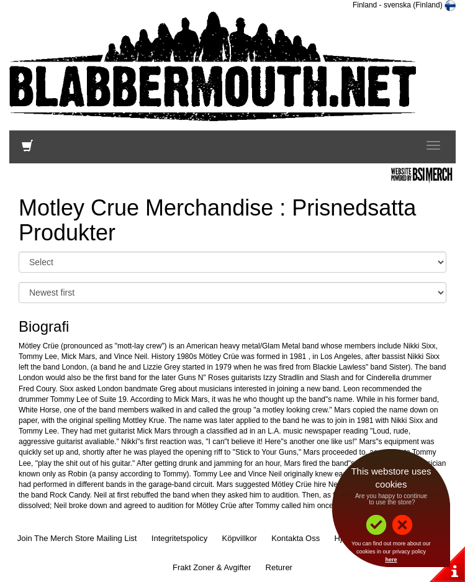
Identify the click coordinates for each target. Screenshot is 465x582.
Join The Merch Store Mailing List (77, 538)
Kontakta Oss (295, 538)
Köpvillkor (239, 538)
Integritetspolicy (179, 538)
